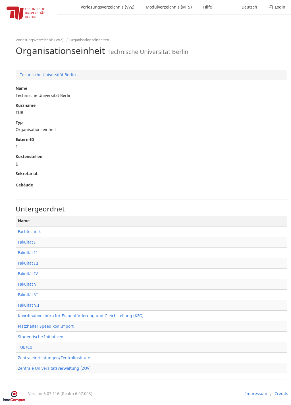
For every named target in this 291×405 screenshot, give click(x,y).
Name (21, 88)
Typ (19, 122)
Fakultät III (28, 263)
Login (277, 7)
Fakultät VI (28, 294)
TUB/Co (25, 347)
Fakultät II (27, 252)
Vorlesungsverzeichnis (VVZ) (107, 7)
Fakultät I (27, 242)
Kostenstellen (29, 156)
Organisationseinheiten (89, 39)
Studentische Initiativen (40, 336)
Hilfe (207, 7)
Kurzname (26, 105)
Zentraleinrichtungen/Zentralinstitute (54, 357)
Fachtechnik (29, 231)
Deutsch (249, 7)
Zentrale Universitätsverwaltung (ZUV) (54, 368)
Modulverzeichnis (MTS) (169, 7)
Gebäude (24, 185)
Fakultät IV (28, 273)
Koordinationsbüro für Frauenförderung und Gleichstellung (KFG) (81, 315)
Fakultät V (27, 284)
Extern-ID (25, 139)
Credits (281, 393)
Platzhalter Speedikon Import (46, 326)
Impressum (256, 393)
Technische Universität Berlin (48, 74)
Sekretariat (27, 173)
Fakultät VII (28, 305)
